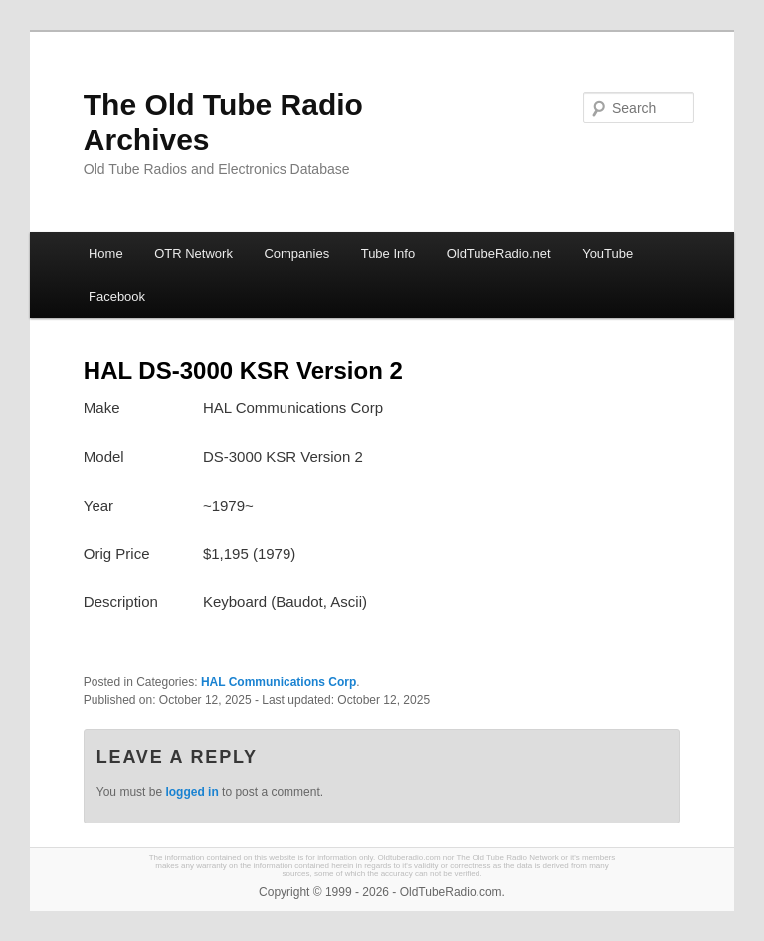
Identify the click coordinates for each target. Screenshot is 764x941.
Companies (296, 253)
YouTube (607, 253)
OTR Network (193, 253)
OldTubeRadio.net (499, 253)
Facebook (117, 296)
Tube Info (388, 253)
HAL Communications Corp (278, 682)
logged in (191, 792)
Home (106, 253)
